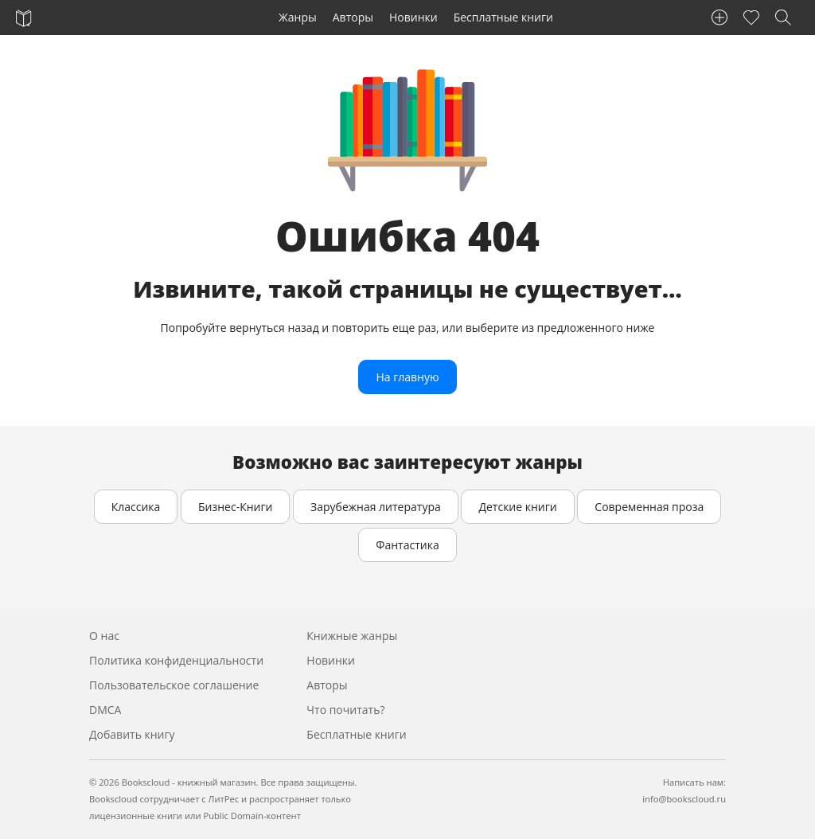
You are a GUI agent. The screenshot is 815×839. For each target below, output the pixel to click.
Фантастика (407, 544)
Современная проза (649, 506)
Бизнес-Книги (235, 506)
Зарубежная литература (375, 506)
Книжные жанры (351, 635)
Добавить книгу (132, 734)
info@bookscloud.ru (684, 799)
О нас (104, 635)
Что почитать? (345, 709)
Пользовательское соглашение (174, 685)
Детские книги (517, 506)
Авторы (353, 17)
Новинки (413, 17)
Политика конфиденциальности (176, 660)
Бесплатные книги (503, 17)
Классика (136, 506)
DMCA (105, 709)
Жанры (298, 17)
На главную (407, 376)
